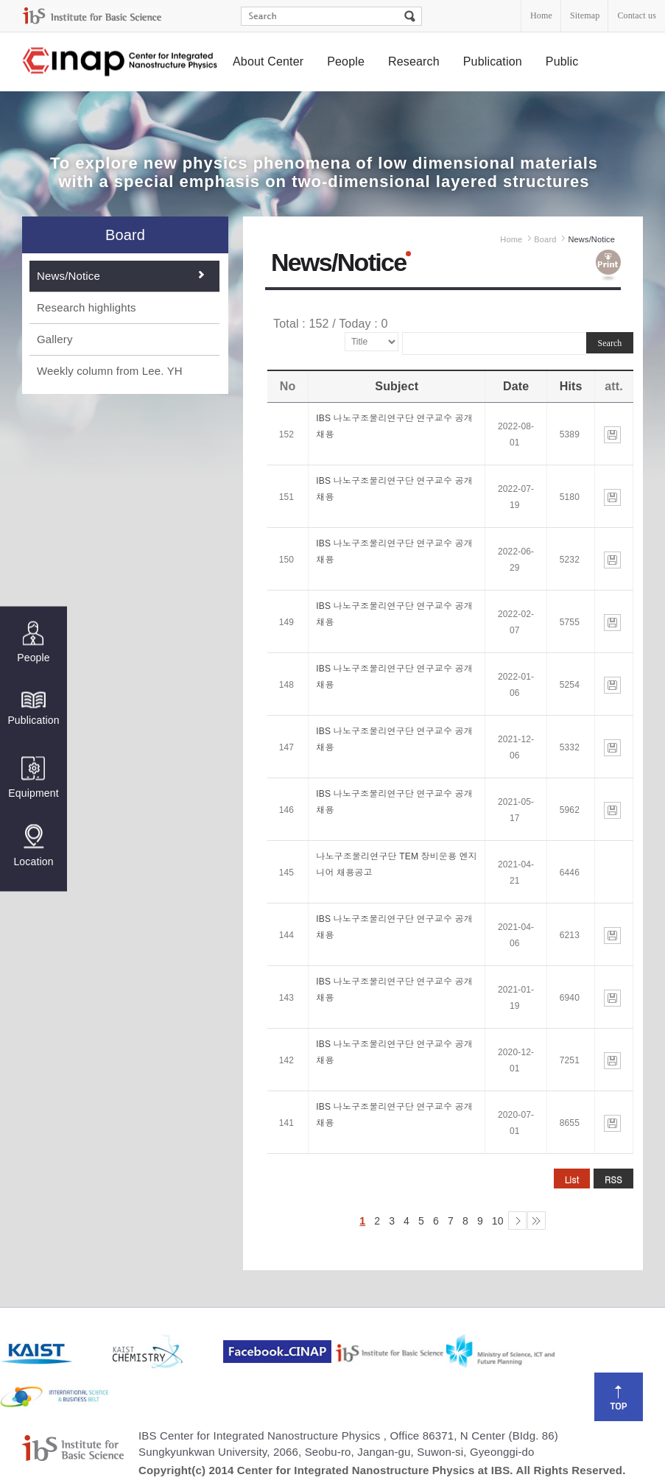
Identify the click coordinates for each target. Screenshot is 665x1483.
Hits (571, 386)
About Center (268, 61)
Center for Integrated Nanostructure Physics (120, 62)
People (346, 61)
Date (516, 386)
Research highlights (86, 307)
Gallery (55, 339)
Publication (492, 61)
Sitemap (584, 15)
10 (498, 1221)
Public (562, 61)
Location (33, 846)
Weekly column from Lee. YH (110, 370)
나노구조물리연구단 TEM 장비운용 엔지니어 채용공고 (396, 864)
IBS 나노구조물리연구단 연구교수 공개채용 (394, 426)
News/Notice (68, 276)
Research (414, 61)
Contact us (636, 15)
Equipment (33, 778)
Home (541, 15)
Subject (396, 386)
